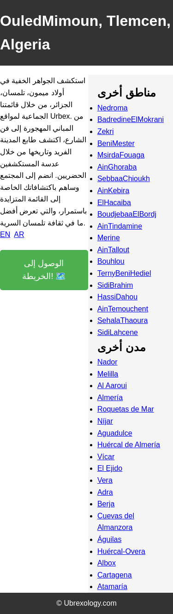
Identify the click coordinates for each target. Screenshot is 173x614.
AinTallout (113, 250)
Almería (110, 397)
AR (19, 234)
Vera (105, 480)
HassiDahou (117, 297)
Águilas (109, 539)
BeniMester (116, 143)
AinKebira (113, 191)
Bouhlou (111, 261)
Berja (105, 504)
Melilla (107, 374)
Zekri (105, 131)
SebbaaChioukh (123, 178)
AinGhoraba (117, 167)
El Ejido (109, 468)
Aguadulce (114, 433)
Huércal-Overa (121, 551)
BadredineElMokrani (130, 119)
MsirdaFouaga (120, 155)
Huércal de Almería (128, 445)
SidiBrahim (115, 285)
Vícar (105, 457)
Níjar (105, 421)
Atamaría (112, 586)
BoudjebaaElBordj (126, 214)
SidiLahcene (117, 332)
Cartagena (114, 575)
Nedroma (112, 108)
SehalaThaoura (122, 320)
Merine (108, 238)
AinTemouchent (122, 309)
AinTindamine (119, 226)
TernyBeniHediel (124, 273)
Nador (107, 362)
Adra (105, 492)
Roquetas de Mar (125, 409)
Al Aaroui (112, 385)
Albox (106, 563)
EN (5, 234)
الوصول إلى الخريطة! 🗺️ (44, 270)
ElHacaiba (114, 203)
